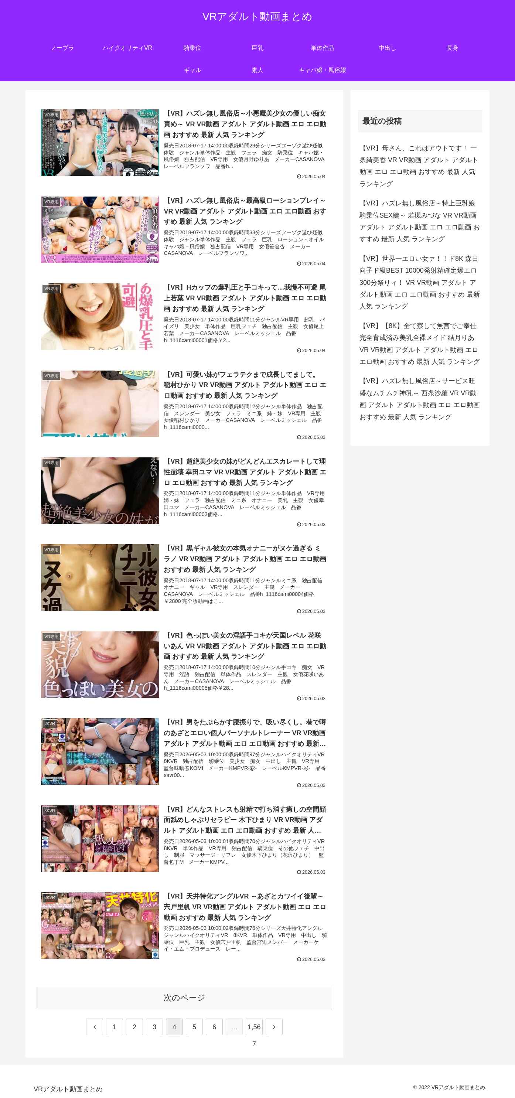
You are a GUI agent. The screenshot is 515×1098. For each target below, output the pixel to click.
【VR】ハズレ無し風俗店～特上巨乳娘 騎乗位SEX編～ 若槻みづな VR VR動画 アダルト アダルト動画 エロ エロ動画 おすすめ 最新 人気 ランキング (419, 221)
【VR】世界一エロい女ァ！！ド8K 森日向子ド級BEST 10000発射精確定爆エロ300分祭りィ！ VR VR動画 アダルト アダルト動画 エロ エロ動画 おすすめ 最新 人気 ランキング (419, 282)
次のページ (184, 997)
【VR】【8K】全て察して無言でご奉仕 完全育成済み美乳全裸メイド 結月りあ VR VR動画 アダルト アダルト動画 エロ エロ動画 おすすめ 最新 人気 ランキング (419, 343)
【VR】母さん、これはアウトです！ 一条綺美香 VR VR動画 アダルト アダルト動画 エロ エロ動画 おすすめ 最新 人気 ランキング (418, 166)
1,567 (254, 1029)
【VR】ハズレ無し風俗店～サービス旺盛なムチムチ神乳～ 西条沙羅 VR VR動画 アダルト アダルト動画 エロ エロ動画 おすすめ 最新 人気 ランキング (419, 398)
